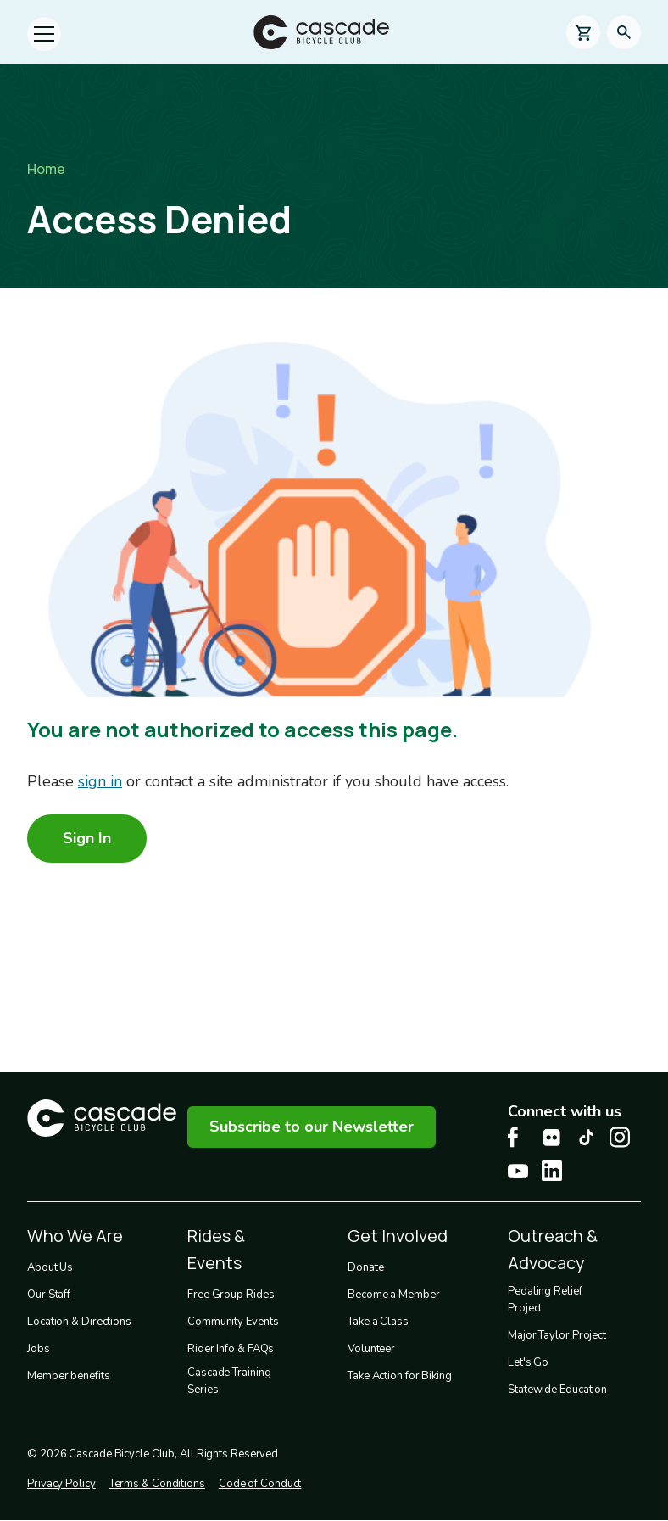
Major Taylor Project (557, 1335)
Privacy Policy (61, 1483)
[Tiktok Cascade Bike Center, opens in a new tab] (586, 1137)
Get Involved (398, 1235)
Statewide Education (557, 1389)
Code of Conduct (260, 1483)
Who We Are (75, 1235)
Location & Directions (79, 1321)
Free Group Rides (230, 1294)
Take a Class (378, 1321)
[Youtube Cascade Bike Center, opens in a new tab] (518, 1171)
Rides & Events (216, 1249)
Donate (365, 1267)
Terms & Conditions (157, 1483)
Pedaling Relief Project (545, 1299)
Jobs (38, 1348)
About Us (50, 1267)
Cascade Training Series (228, 1381)
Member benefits (68, 1376)
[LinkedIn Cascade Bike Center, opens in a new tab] (552, 1170)
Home (46, 168)
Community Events (232, 1321)
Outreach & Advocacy (553, 1249)
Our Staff (48, 1294)
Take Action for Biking (400, 1376)
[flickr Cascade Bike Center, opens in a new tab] (552, 1138)
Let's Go (528, 1362)
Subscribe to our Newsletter (311, 1126)
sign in (100, 781)
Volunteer (371, 1348)
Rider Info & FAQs (230, 1348)
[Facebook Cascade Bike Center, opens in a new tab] (518, 1137)
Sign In (87, 838)
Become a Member (394, 1294)
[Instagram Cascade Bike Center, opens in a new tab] (620, 1137)
